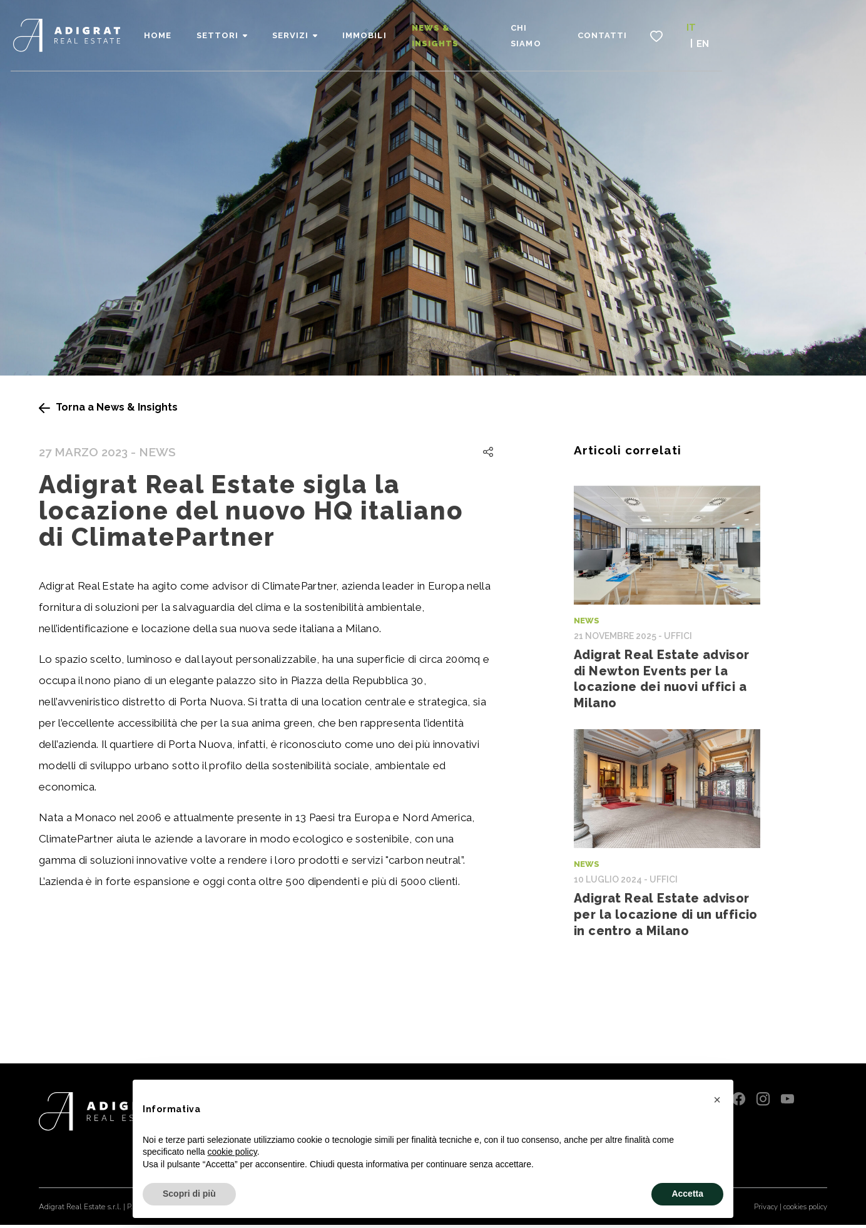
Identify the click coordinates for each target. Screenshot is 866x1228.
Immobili (446, 31)
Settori (299, 31)
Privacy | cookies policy (790, 1209)
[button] (717, 1100)
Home (239, 31)
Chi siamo (630, 31)
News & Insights (538, 31)
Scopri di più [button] (189, 1194)
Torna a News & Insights (108, 407)
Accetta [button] (687, 1194)
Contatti (705, 31)
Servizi (372, 31)
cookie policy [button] (232, 1152)
